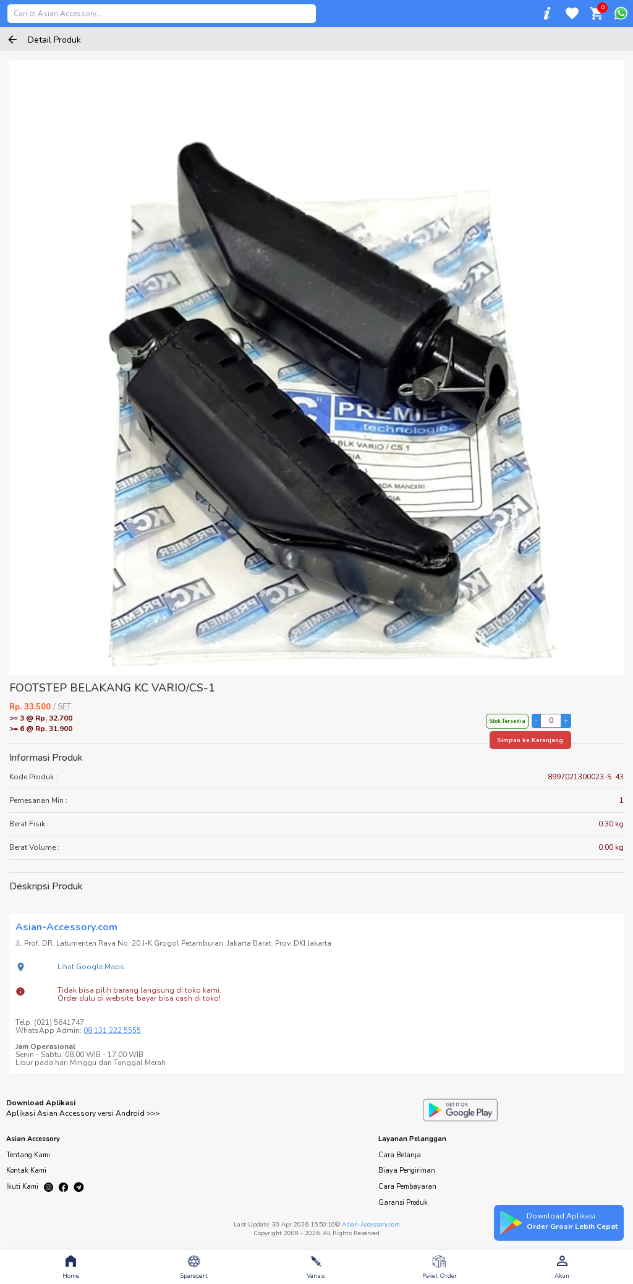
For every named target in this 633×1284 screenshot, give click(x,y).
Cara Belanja (399, 1155)
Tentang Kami (28, 1155)
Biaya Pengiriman (406, 1170)
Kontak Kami (26, 1170)
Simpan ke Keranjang (530, 740)
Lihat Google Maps (90, 967)
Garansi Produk (403, 1202)
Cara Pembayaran (407, 1186)
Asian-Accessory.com (371, 1224)
